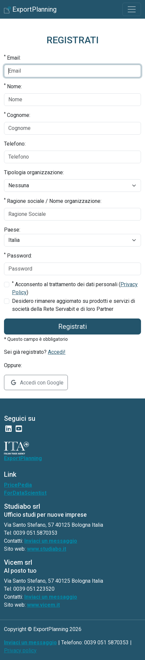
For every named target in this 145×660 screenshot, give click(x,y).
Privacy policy (20, 650)
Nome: (13, 86)
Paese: (12, 230)
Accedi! (57, 352)
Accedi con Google (37, 382)
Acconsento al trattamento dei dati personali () (75, 288)
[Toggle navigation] (131, 9)
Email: (12, 57)
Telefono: (15, 144)
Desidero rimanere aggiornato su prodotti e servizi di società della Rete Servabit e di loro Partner (73, 305)
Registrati (72, 326)
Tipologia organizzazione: (34, 172)
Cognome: (17, 114)
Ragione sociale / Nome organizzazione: (52, 200)
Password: (18, 255)
